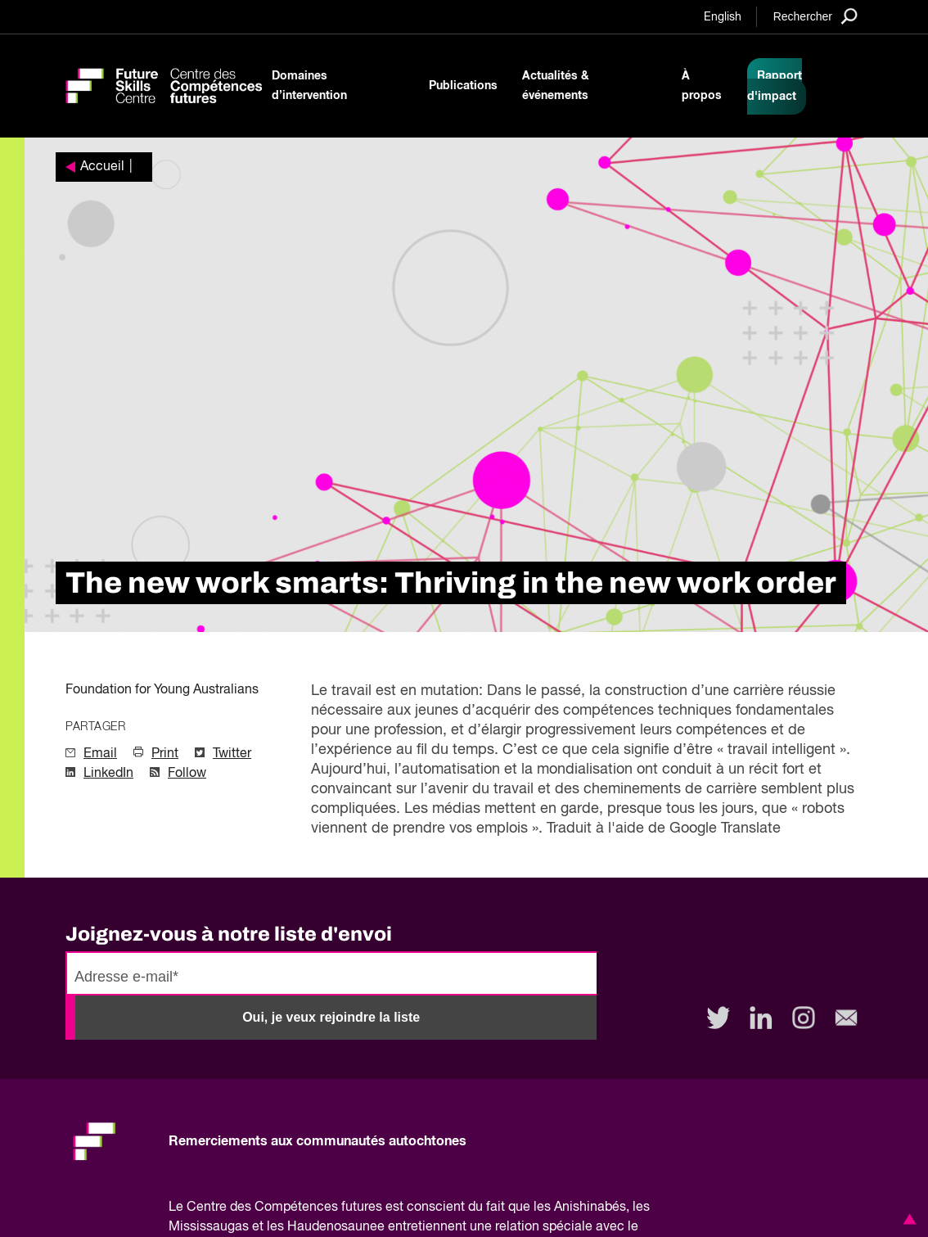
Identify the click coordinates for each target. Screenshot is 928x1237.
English (722, 17)
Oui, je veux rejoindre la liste (331, 1017)
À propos (702, 86)
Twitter (232, 754)
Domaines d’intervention (309, 86)
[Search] (815, 16)
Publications (463, 86)
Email (100, 754)
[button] (906, 1219)
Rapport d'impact (774, 86)
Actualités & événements (555, 86)
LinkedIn (108, 773)
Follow (187, 773)
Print (164, 754)
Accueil (102, 167)
